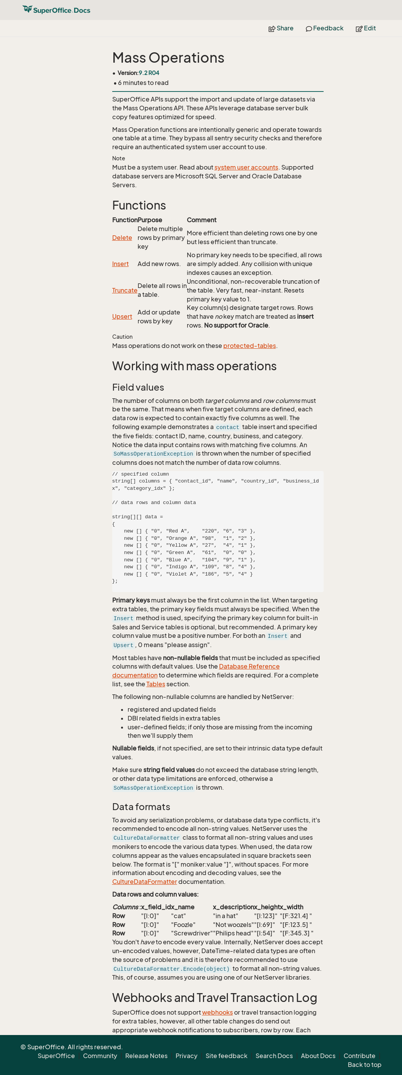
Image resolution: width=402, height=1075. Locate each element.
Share (281, 28)
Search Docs (274, 1056)
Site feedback (227, 1056)
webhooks (217, 1012)
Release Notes (146, 1056)
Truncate (125, 290)
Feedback (325, 28)
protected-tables (249, 345)
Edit (366, 28)
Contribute (359, 1056)
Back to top (365, 1064)
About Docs (318, 1056)
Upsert (122, 316)
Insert (120, 264)
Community (100, 1056)
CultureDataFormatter (144, 881)
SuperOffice (56, 1056)
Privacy (187, 1056)
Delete (122, 237)
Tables (155, 684)
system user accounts (246, 167)
